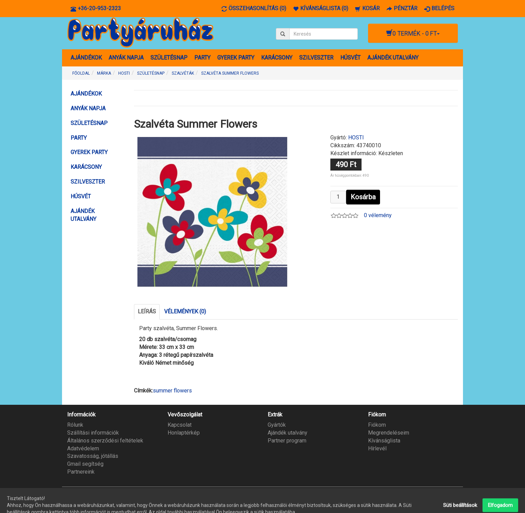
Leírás (147, 311)
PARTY (202, 57)
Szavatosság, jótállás (92, 456)
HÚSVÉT (350, 57)
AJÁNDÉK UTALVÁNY (392, 57)
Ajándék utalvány (287, 432)
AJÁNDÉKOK (86, 57)
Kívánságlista (384, 440)
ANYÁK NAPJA (126, 57)
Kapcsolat (180, 425)
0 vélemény (378, 215)
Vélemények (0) (185, 311)
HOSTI (356, 137)
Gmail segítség (85, 464)
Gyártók (277, 425)
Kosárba (363, 197)
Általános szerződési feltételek (105, 440)
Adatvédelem (83, 448)
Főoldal (81, 73)
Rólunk (75, 425)
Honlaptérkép (184, 432)
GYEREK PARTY (235, 57)
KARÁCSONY (276, 57)
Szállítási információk (93, 432)
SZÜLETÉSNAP (168, 57)
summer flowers (172, 390)
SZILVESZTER (316, 57)
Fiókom (377, 425)
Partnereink (81, 471)
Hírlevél (377, 448)
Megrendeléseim (388, 432)
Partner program (287, 440)
